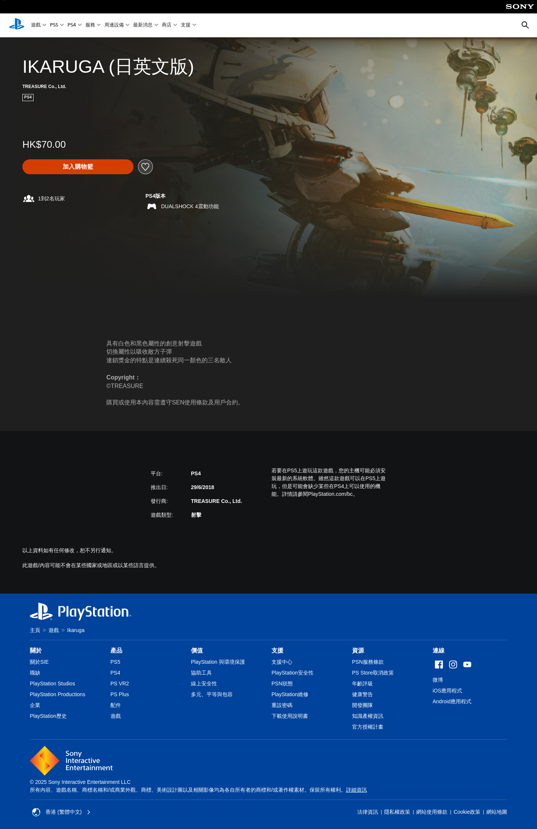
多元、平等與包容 (212, 694)
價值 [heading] (197, 650)
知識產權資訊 (367, 716)
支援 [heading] (277, 650)
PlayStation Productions (57, 694)
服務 (90, 25)
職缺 (35, 673)
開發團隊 (362, 705)
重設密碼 (281, 705)
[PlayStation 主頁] (16, 25)
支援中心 (281, 662)
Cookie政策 (466, 812)
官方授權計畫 (367, 727)
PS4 (71, 25)
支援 (186, 25)
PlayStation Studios (52, 683)
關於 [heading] (36, 650)
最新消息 (143, 25)
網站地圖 (496, 812)
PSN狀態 (282, 683)
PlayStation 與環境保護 (218, 662)
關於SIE (39, 662)
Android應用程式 (452, 701)
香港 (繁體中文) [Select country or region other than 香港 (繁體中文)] (61, 812)
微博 (438, 680)
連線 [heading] (439, 650)
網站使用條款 (432, 812)
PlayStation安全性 (292, 673)
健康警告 (362, 694)
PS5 (54, 25)
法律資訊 (367, 812)
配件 (115, 705)
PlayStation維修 (289, 694)
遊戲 (36, 25)
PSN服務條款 (368, 662)
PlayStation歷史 (48, 716)
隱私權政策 (397, 812)
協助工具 (201, 673)
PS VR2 (119, 683)
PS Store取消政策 (373, 673)
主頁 (35, 630)
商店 (167, 25)
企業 (35, 705)
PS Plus (119, 694)
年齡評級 (362, 683)
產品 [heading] (116, 650)
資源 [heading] (358, 650)
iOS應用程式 (447, 691)
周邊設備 (114, 25)
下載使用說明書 (289, 716)
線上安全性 (204, 683)
